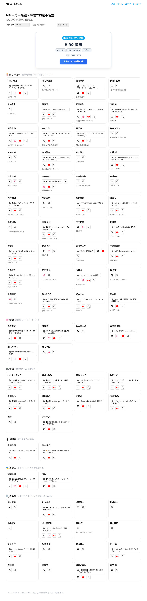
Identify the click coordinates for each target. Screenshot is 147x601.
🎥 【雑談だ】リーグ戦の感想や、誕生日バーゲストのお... (56, 159)
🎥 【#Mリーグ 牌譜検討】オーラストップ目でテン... (124, 204)
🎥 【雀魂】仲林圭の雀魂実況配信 (123, 227)
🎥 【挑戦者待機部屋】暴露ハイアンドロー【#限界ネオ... (56, 423)
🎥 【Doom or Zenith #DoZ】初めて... (90, 401)
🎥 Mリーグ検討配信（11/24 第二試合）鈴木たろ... (55, 300)
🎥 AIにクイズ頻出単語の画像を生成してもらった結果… (56, 332)
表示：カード (62, 25)
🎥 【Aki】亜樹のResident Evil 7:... (123, 251)
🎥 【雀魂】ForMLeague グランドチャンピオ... (56, 402)
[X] (10, 93)
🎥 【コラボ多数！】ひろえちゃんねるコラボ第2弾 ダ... (56, 135)
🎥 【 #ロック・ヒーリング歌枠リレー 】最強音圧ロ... (124, 402)
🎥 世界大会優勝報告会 (85, 251)
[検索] (43, 25)
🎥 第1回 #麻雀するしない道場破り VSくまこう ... (22, 276)
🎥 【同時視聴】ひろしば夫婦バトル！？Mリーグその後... (21, 87)
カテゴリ (18, 25)
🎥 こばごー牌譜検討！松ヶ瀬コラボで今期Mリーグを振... (124, 159)
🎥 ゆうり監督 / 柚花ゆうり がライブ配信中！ (21, 353)
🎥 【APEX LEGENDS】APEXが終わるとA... (90, 204)
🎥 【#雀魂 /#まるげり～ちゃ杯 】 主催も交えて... (90, 381)
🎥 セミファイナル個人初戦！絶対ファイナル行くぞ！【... (22, 252)
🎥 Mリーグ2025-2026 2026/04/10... (55, 109)
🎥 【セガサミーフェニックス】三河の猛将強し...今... (56, 228)
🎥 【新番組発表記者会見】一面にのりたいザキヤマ (22, 480)
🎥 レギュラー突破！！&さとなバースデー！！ (22, 135)
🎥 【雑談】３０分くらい (52, 181)
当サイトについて (133, 4)
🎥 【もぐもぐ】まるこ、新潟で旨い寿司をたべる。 (56, 508)
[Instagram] (15, 93)
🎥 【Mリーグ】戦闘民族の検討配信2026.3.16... (123, 300)
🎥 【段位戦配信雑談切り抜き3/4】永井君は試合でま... (124, 111)
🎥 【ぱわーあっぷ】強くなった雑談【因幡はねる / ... (55, 381)
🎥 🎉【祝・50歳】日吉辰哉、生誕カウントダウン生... (56, 452)
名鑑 (113, 4)
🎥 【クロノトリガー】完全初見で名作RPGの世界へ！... (124, 381)
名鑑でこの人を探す (73, 61)
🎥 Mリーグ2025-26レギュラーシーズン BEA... (90, 300)
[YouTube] (20, 93)
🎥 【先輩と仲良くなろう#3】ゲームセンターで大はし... (55, 480)
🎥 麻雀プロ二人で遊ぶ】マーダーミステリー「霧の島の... (22, 332)
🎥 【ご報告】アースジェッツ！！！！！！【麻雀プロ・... (87, 87)
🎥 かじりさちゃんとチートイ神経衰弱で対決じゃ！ (22, 550)
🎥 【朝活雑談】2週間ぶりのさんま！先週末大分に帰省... (90, 571)
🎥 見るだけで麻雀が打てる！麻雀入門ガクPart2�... (90, 111)
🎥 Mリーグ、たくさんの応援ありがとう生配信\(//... (90, 135)
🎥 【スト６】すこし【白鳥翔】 (88, 275)
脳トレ (120, 4)
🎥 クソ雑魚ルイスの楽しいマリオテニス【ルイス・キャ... (22, 381)
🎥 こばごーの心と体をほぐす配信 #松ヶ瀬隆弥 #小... (56, 529)
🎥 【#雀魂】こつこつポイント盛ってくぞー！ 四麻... (22, 402)
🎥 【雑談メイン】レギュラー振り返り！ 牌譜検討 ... (21, 204)
